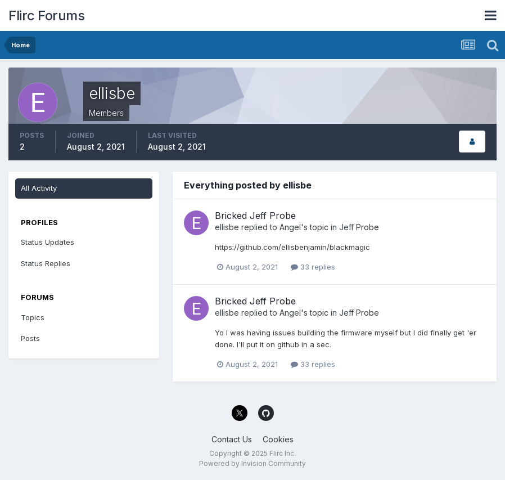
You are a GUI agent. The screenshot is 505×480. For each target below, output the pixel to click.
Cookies (278, 439)
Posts (30, 338)
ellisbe (227, 227)
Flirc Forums (46, 15)
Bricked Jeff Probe (255, 215)
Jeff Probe (359, 227)
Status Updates (47, 241)
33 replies (313, 266)
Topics (32, 317)
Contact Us (231, 439)
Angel (290, 227)
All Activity (39, 187)
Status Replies (45, 263)
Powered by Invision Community (252, 463)
